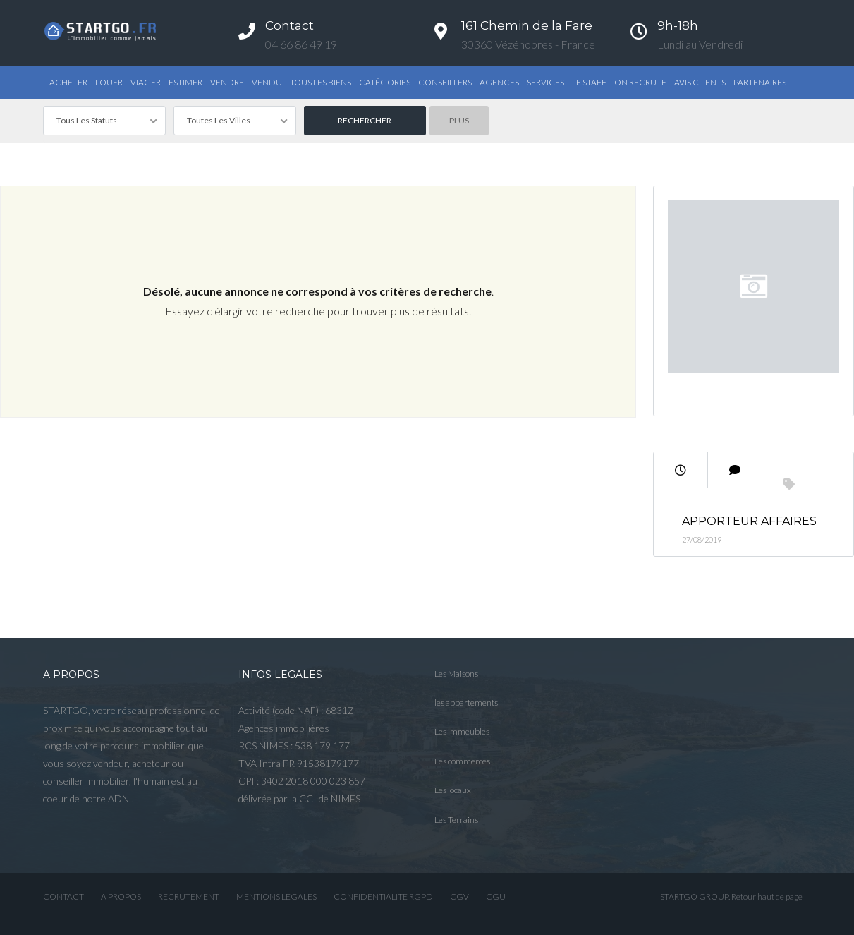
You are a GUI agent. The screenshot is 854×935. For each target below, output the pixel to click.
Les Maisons (456, 673)
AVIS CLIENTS (700, 82)
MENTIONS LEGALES (276, 896)
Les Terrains (456, 819)
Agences (499, 82)
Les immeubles (461, 731)
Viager (145, 82)
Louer (109, 82)
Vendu (267, 82)
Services (545, 82)
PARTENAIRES (759, 82)
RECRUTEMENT (188, 896)
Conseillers (445, 82)
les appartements (466, 702)
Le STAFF (589, 82)
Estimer (185, 82)
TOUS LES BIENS (320, 82)
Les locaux (452, 790)
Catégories (384, 82)
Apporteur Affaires (749, 521)
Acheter (68, 82)
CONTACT (63, 896)
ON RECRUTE (640, 82)
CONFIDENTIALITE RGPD (383, 896)
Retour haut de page (767, 896)
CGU (496, 896)
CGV (459, 896)
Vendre (227, 82)
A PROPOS (121, 896)
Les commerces (462, 761)
